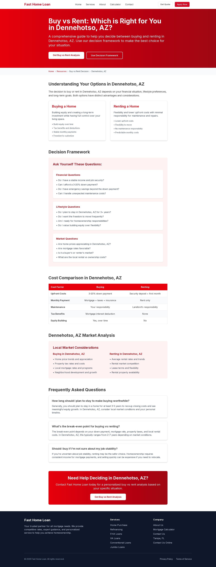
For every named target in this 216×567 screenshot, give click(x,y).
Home (78, 4)
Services (90, 4)
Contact (129, 4)
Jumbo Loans (117, 547)
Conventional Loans (120, 542)
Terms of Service (184, 559)
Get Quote (165, 4)
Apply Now (182, 4)
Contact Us (159, 533)
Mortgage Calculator (164, 529)
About (102, 4)
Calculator (115, 4)
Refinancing (116, 529)
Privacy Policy (166, 559)
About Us (158, 525)
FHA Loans (116, 533)
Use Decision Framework (104, 55)
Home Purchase (118, 525)
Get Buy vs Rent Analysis (66, 55)
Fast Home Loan (37, 4)
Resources (62, 71)
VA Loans (115, 538)
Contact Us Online (162, 542)
